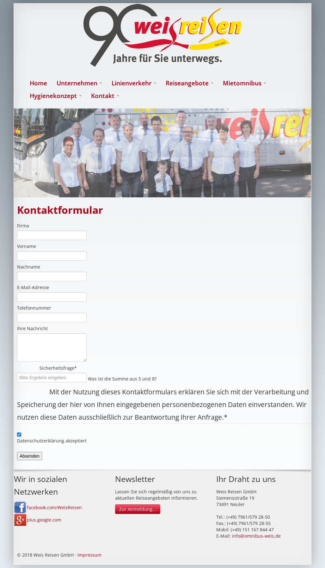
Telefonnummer (34, 308)
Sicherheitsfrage (82, 368)
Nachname (28, 267)
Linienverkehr (134, 83)
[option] (162, 152)
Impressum (89, 555)
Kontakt (105, 96)
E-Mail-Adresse (33, 287)
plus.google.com (44, 520)
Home (38, 83)
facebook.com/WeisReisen (54, 507)
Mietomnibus (244, 83)
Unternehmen (79, 83)
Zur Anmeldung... (137, 509)
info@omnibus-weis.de (256, 536)
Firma (23, 226)
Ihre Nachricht (32, 328)
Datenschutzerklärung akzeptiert (52, 441)
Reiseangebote (189, 83)
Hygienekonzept (56, 96)
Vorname (26, 246)
